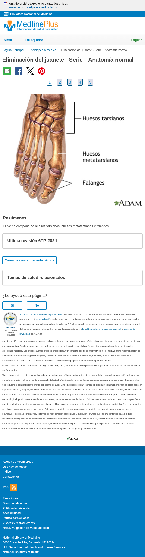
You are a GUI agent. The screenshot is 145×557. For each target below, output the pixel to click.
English (136, 40)
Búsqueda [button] (37, 40)
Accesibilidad (12, 513)
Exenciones (10, 498)
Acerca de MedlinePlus (18, 461)
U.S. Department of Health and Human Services (34, 547)
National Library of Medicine (21, 537)
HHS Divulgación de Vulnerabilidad (26, 528)
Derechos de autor (15, 503)
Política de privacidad (17, 508)
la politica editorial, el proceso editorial (101, 329)
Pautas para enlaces (16, 518)
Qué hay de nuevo (15, 466)
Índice (7, 471)
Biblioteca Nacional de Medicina (31, 14)
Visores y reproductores (19, 523)
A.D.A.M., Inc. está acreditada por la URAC (41, 314)
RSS (10, 487)
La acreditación (43, 319)
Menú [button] (11, 40)
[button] (135, 240)
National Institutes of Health (21, 552)
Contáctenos (11, 476)
